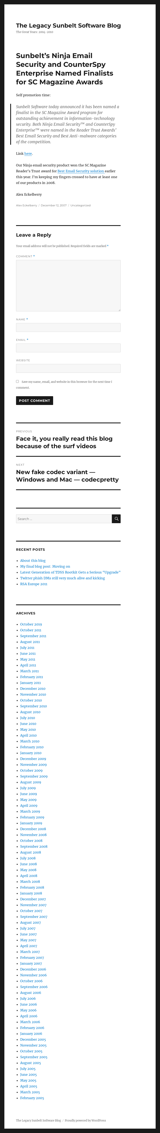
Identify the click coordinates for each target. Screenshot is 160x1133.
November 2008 (33, 835)
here (28, 153)
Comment (25, 256)
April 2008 (28, 876)
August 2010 (30, 712)
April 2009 (29, 805)
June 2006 (28, 1004)
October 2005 (31, 1051)
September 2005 (34, 1057)
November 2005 (33, 1045)
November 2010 (33, 694)
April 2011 (28, 665)
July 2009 (28, 788)
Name (22, 319)
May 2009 (28, 800)
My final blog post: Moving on (45, 566)
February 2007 (32, 957)
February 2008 (32, 887)
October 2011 (30, 630)
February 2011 (31, 677)
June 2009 (28, 794)
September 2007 (33, 917)
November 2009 (33, 765)
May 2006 (28, 1010)
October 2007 (31, 911)
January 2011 (30, 683)
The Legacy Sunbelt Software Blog (68, 25)
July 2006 (28, 998)
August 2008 (30, 852)
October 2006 (31, 981)
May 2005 (28, 1080)
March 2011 (29, 671)
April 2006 (29, 1016)
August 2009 (30, 782)
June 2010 (28, 724)
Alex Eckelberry (26, 205)
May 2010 (28, 729)
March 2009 (30, 811)
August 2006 (30, 993)
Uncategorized (80, 205)
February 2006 (32, 1028)
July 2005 (28, 1069)
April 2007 (28, 946)
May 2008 (28, 870)
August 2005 (30, 1063)
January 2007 (31, 963)
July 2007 (27, 928)
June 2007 (28, 934)
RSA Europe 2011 (33, 584)
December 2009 (33, 759)
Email (22, 340)
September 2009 (34, 776)
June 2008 (28, 864)
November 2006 (33, 975)
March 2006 (30, 1022)
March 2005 (30, 1092)
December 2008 (33, 829)
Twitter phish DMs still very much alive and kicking (62, 578)
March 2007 (30, 952)
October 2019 (31, 624)
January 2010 (30, 753)
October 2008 (31, 841)
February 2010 (32, 747)
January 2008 (31, 893)
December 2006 (33, 969)
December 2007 (33, 899)
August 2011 (30, 642)
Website (23, 360)
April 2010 (28, 735)
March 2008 (30, 881)
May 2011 (27, 659)
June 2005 (28, 1074)
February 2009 (32, 817)
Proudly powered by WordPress (85, 1120)
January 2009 (31, 823)
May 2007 (28, 940)
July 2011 (27, 648)
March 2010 (29, 741)
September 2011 (33, 636)
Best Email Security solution (81, 171)
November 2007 (33, 905)
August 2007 (30, 922)
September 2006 (34, 987)
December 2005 (33, 1039)
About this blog (33, 560)
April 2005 (28, 1086)
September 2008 (34, 846)
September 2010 (33, 706)
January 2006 (31, 1033)
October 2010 (31, 700)
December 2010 (32, 688)
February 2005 (32, 1098)
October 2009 (31, 770)
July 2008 (28, 858)
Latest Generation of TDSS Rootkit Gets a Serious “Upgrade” (70, 572)
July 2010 (27, 718)
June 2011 (28, 653)
